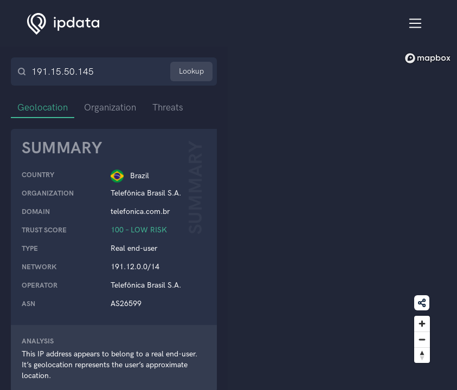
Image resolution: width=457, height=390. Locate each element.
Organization (110, 107)
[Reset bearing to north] (422, 355)
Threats (167, 107)
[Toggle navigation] (415, 23)
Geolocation (42, 107)
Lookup (191, 71)
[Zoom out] (422, 339)
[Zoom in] (422, 324)
